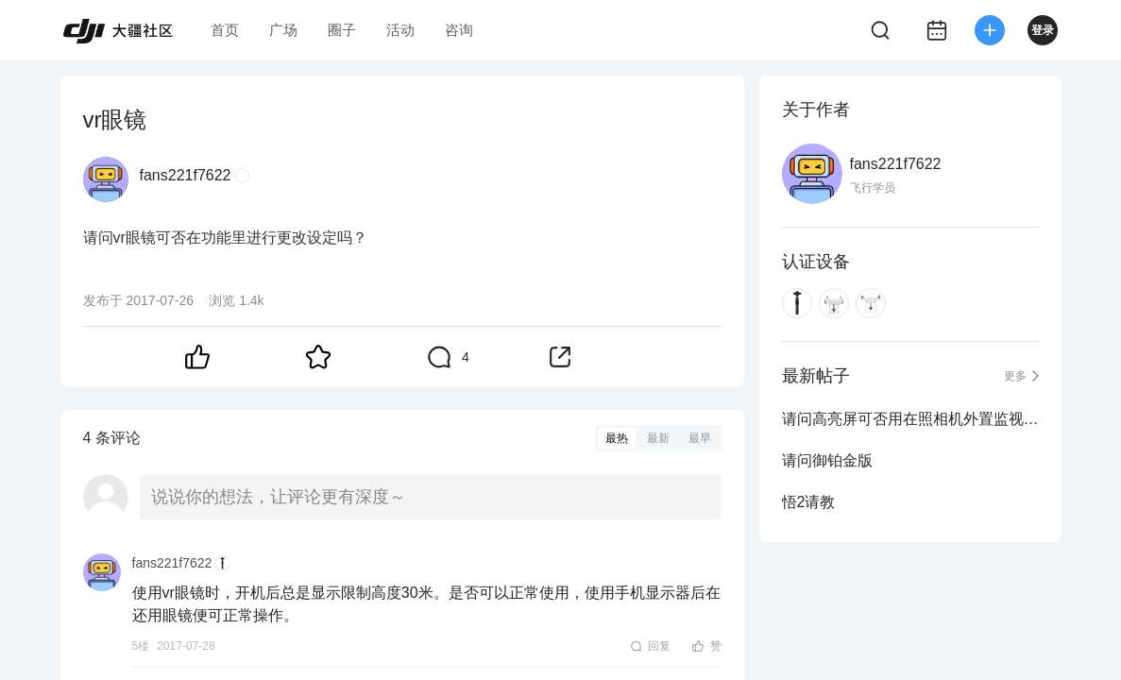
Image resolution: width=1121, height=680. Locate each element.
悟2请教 (809, 502)
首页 (225, 30)
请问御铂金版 (827, 460)
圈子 (342, 30)
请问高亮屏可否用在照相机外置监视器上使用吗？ (910, 419)
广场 (283, 30)
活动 (400, 30)
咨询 (459, 30)
